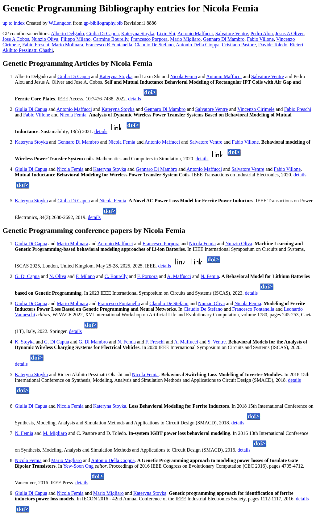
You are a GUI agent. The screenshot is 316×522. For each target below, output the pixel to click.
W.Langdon (60, 23)
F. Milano (85, 276)
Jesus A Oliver (289, 33)
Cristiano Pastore (239, 44)
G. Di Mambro (93, 341)
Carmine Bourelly (110, 39)
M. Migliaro (55, 433)
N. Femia (210, 276)
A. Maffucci (179, 276)
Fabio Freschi (35, 44)
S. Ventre (217, 341)
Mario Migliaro (185, 39)
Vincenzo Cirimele (255, 109)
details (134, 98)
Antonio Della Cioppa (197, 44)
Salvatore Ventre (231, 33)
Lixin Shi (166, 33)
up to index (13, 23)
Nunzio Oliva (44, 39)
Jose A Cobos (15, 39)
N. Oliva (57, 276)
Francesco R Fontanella (108, 44)
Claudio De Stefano (154, 44)
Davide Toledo (272, 44)
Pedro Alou (262, 33)
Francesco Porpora (149, 39)
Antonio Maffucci (195, 33)
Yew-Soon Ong (78, 466)
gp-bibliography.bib (103, 23)
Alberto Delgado (67, 33)
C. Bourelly (116, 276)
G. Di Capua (27, 276)
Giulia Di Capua (102, 33)
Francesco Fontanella (119, 303)
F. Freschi (155, 341)
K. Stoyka (25, 341)
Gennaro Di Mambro (223, 39)
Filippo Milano (75, 39)
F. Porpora (147, 276)
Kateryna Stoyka (137, 33)
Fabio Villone (260, 39)
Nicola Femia (183, 76)
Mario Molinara (67, 44)
